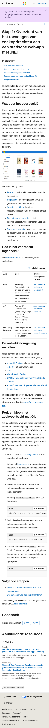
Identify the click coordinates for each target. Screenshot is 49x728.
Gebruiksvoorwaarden (11, 720)
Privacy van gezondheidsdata (14, 717)
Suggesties (12, 200)
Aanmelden (42, 3)
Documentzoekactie (16, 229)
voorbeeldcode (12, 257)
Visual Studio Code (16, 374)
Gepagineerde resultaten (18, 218)
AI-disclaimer (7, 709)
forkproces (22, 464)
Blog (32, 709)
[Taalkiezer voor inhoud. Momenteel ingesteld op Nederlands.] (9, 697)
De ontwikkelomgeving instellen (17, 73)
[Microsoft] (24, 3)
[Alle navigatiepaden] (4, 24)
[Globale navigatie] (2, 3)
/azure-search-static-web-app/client (39, 287)
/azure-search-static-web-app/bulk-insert (39, 330)
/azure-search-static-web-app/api (39, 309)
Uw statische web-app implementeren (24, 595)
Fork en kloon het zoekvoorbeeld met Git (20, 76)
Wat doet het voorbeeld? (14, 66)
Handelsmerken (29, 720)
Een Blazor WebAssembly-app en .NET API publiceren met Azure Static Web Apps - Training (23, 650)
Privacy (16, 713)
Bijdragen (6, 713)
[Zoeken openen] (34, 3)
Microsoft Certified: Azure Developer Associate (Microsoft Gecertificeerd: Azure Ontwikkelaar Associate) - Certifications (22, 667)
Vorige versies (21, 709)
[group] (27, 513)
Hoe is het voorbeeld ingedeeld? (17, 69)
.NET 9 (10, 367)
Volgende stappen (11, 79)
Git (8, 371)
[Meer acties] (44, 24)
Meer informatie (20, 604)
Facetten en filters (15, 207)
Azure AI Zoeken (16, 24)
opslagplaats (30, 454)
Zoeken (10, 192)
